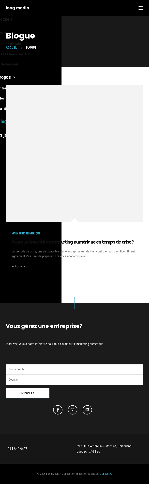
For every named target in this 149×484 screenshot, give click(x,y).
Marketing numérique (26, 233)
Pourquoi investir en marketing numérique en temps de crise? (73, 242)
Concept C (106, 473)
